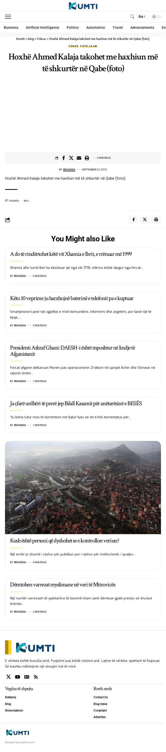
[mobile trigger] (9, 16)
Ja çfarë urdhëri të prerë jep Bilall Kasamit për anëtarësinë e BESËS (76, 403)
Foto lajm (88, 46)
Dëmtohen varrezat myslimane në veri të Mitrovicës (62, 584)
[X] (8, 677)
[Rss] (35, 677)
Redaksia (69, 169)
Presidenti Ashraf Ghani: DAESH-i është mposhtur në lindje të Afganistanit (72, 351)
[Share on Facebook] (63, 158)
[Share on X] (71, 158)
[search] (132, 16)
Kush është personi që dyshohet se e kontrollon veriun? (64, 540)
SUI (26, 200)
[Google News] (27, 677)
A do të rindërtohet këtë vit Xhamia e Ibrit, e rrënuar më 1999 (71, 254)
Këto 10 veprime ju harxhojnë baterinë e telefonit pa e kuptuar (71, 298)
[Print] (86, 158)
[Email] (78, 158)
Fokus (73, 46)
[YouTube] (17, 677)
